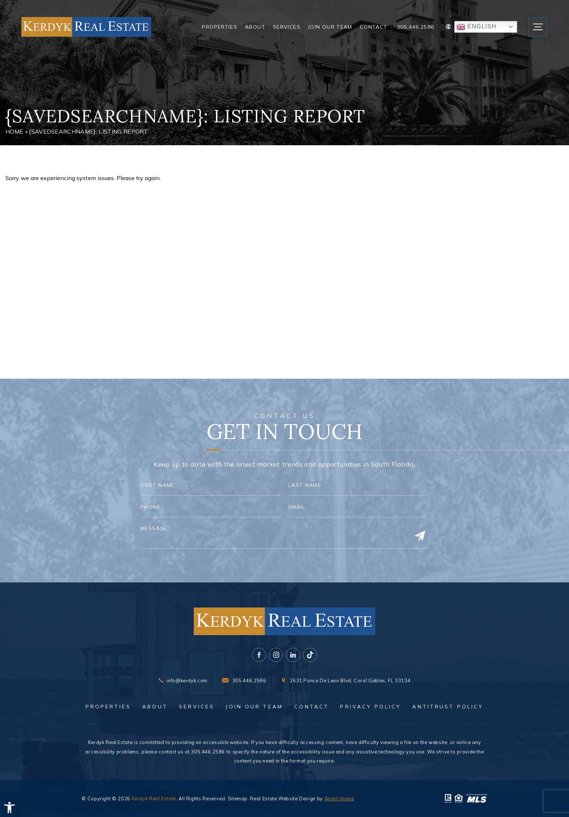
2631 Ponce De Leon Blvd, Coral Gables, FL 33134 (350, 680)
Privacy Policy (370, 706)
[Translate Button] (481, 27)
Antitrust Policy (447, 706)
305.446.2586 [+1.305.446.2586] (415, 27)
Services (286, 27)
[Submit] (419, 536)
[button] (9, 807)
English (476, 27)
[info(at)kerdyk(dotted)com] (183, 680)
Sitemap (237, 798)
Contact (374, 27)
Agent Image (339, 798)
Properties (219, 27)
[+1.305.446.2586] (244, 680)
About (255, 27)
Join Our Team (330, 27)
